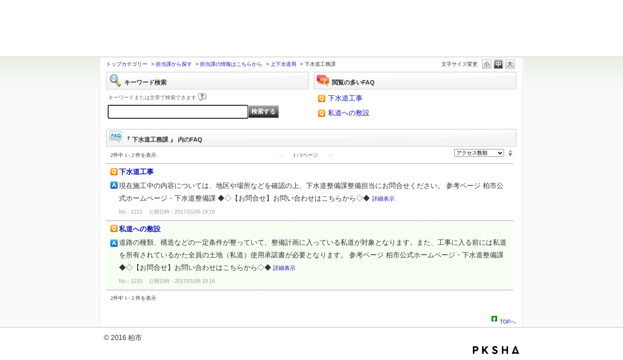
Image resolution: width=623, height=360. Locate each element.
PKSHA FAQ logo (496, 350)
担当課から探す (174, 64)
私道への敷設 (348, 113)
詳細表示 (383, 198)
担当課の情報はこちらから (231, 64)
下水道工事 (345, 98)
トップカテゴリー (127, 64)
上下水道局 (283, 64)
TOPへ (508, 320)
